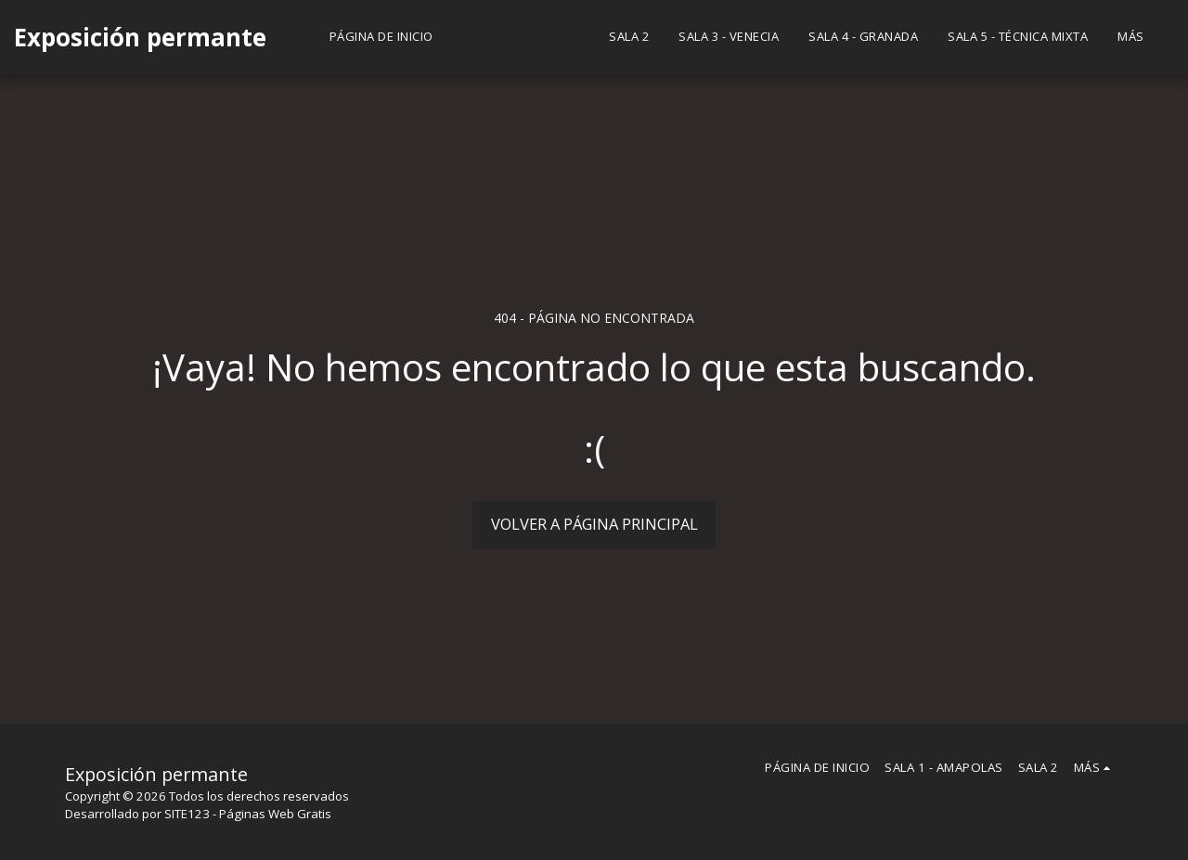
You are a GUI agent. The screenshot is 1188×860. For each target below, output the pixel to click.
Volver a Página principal (594, 523)
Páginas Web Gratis (275, 813)
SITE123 (187, 813)
